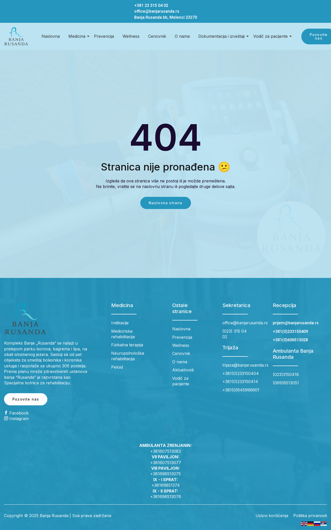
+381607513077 (165, 462)
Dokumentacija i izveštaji (222, 36)
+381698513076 (165, 496)
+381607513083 (165, 451)
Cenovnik (157, 36)
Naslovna (51, 36)
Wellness (131, 36)
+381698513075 (165, 473)
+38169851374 (165, 485)
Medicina (77, 36)
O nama (182, 36)
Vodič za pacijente (271, 36)
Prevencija (104, 36)
